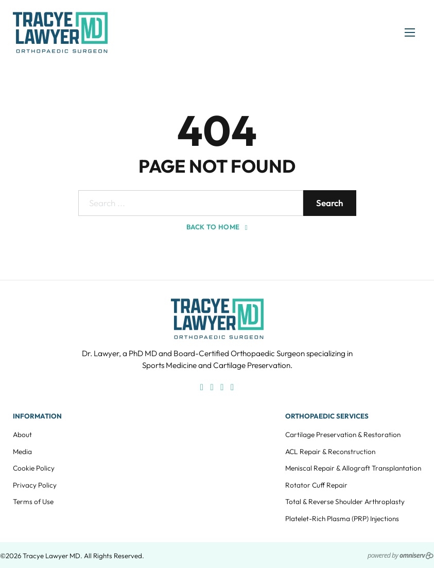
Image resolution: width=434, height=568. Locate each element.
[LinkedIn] (232, 387)
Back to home (217, 227)
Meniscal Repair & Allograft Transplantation (353, 468)
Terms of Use (33, 501)
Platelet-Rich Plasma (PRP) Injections (342, 518)
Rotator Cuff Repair (316, 485)
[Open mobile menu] (410, 32)
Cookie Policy (34, 468)
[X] (221, 387)
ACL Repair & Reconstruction (330, 451)
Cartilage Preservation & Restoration (343, 434)
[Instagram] (212, 387)
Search (329, 202)
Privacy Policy (35, 485)
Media (22, 451)
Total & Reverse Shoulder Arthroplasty (345, 501)
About (22, 434)
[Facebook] (201, 387)
